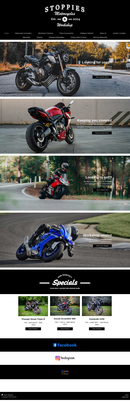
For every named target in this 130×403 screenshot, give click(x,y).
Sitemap (10, 395)
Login (126, 395)
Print (4, 395)
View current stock (102, 77)
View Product (33, 329)
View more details (102, 246)
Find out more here (101, 133)
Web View (125, 397)
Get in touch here (102, 190)
